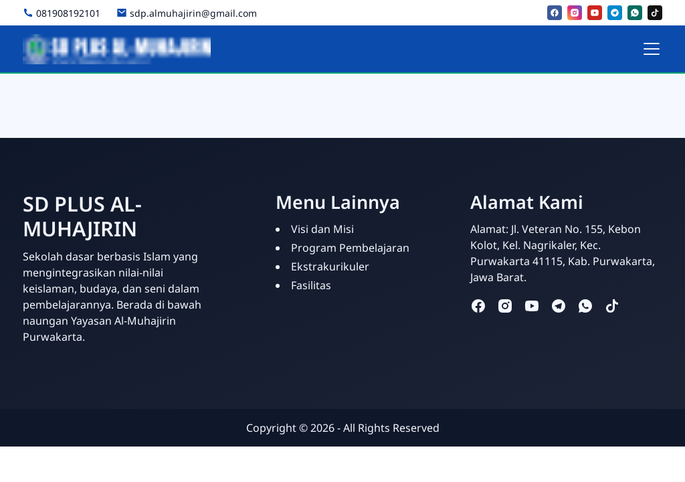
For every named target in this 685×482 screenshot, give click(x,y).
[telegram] (614, 12)
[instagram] (574, 12)
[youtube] (594, 12)
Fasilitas (311, 285)
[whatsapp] (634, 12)
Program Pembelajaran (350, 247)
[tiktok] (655, 12)
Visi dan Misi (322, 229)
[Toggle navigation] (651, 49)
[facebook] (554, 12)
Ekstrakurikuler (330, 266)
